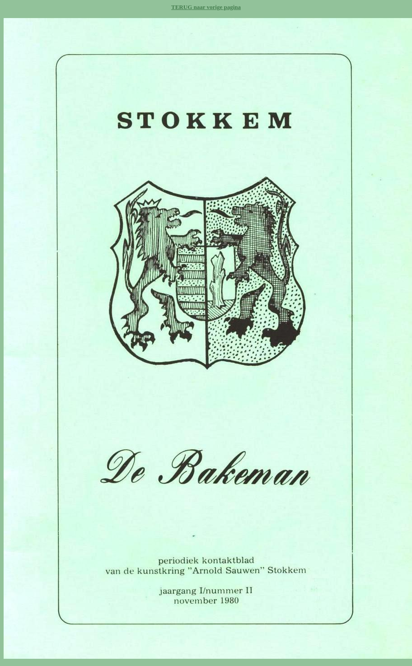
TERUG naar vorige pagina (206, 7)
